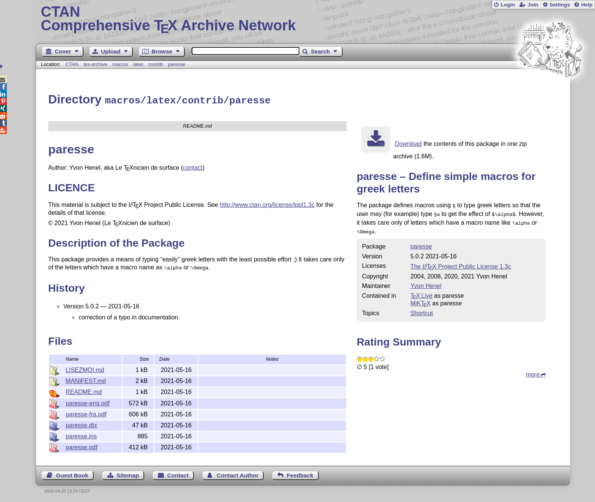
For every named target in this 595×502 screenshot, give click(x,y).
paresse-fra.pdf (86, 413)
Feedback (300, 474)
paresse (177, 64)
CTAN (72, 64)
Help (587, 5)
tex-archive (95, 64)
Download (408, 142)
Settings (559, 5)
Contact (178, 474)
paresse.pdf (82, 446)
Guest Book (72, 474)
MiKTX (420, 299)
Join (532, 5)
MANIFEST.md (86, 380)
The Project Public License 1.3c (460, 262)
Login (508, 5)
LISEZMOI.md (85, 369)
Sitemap (127, 474)
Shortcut (421, 309)
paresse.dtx (81, 424)
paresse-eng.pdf (88, 402)
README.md (84, 391)
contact (193, 166)
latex (138, 64)
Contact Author (237, 474)
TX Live (421, 291)
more (533, 370)
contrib (155, 64)
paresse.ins (81, 435)
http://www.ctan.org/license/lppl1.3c (267, 203)
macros (120, 64)
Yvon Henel (425, 281)
